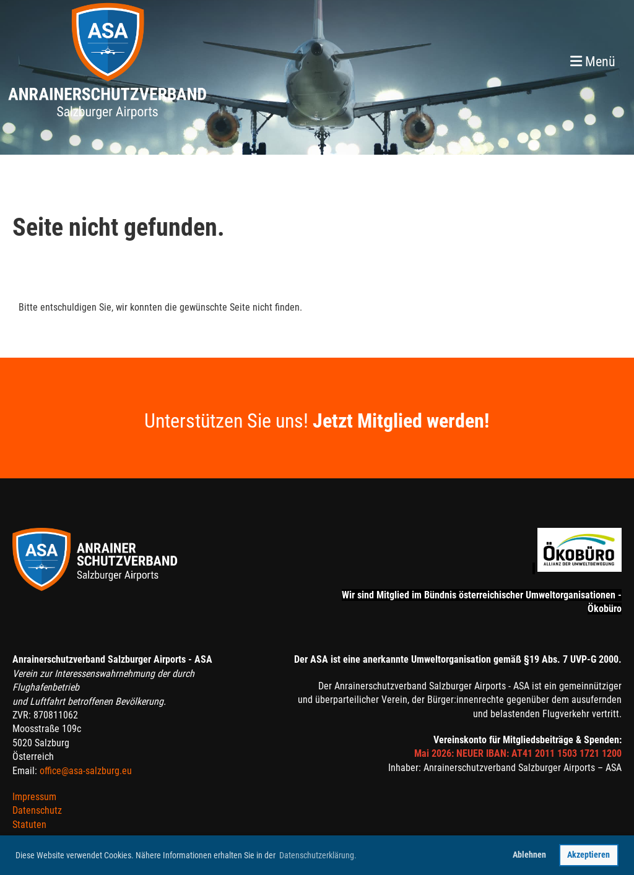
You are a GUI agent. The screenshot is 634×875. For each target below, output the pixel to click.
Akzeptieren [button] (588, 855)
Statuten (29, 824)
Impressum (34, 797)
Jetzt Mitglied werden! (401, 421)
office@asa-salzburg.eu (86, 771)
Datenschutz (37, 810)
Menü (592, 61)
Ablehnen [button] (529, 855)
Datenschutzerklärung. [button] (318, 855)
